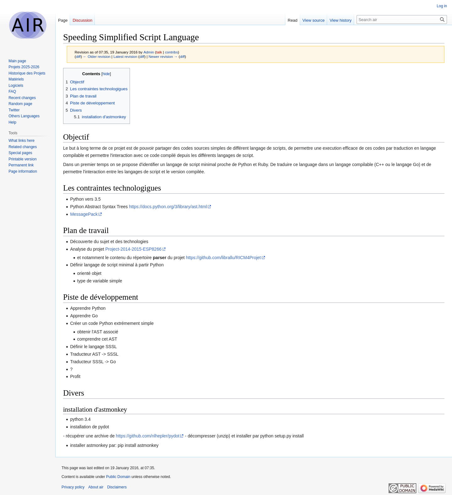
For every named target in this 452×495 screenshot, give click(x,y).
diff (78, 56)
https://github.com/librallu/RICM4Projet (223, 257)
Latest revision (125, 56)
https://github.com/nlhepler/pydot (147, 435)
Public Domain (118, 477)
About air (95, 487)
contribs (171, 52)
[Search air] (402, 19)
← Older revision (96, 56)
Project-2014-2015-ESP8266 (133, 249)
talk (159, 52)
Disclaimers (116, 487)
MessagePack (84, 214)
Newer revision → (163, 56)
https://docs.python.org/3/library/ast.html (168, 206)
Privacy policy (73, 487)
